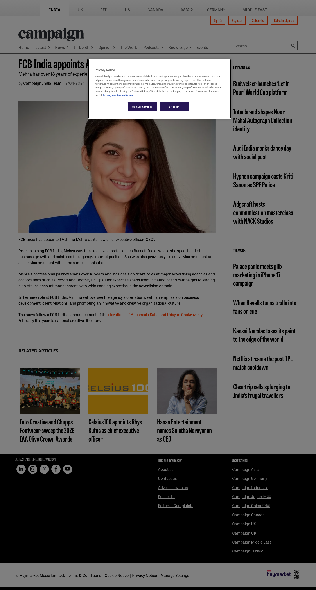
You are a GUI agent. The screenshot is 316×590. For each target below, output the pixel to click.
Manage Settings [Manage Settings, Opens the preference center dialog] (142, 106)
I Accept (174, 106)
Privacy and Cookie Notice (118, 95)
